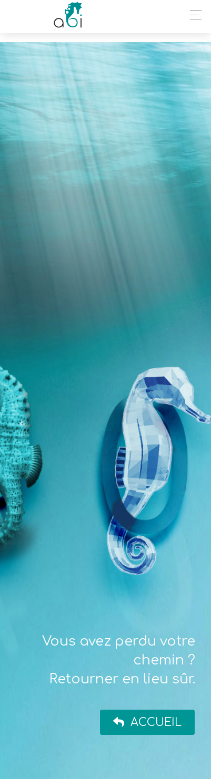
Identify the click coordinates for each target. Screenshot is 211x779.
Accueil (147, 722)
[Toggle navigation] (193, 15)
